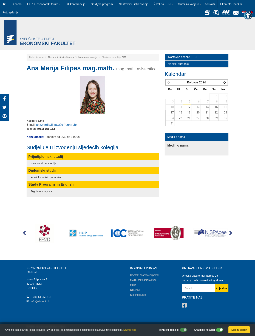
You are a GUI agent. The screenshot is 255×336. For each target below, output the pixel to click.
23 (225, 112)
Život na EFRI (162, 4)
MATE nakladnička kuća (143, 280)
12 (189, 107)
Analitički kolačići (204, 329)
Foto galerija (10, 12)
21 (207, 112)
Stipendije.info (138, 294)
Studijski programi (102, 4)
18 (180, 112)
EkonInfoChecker (231, 4)
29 (216, 118)
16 (225, 107)
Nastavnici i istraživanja (133, 4)
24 (172, 118)
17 (172, 112)
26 (189, 118)
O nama (17, 4)
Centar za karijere (188, 4)
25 (180, 118)
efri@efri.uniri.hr (41, 301)
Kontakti (210, 4)
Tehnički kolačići (168, 329)
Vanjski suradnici (178, 63)
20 (198, 112)
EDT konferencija (74, 4)
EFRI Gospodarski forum (42, 4)
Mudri (133, 285)
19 (189, 112)
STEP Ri (135, 289)
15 (216, 107)
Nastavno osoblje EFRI (114, 57)
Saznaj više (129, 329)
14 (207, 107)
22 (216, 112)
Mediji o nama (176, 136)
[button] (24, 233)
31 (172, 123)
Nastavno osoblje (88, 57)
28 (207, 118)
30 (225, 118)
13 (198, 107)
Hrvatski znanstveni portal (144, 275)
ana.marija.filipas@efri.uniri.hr (56, 124)
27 (198, 118)
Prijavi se (221, 288)
